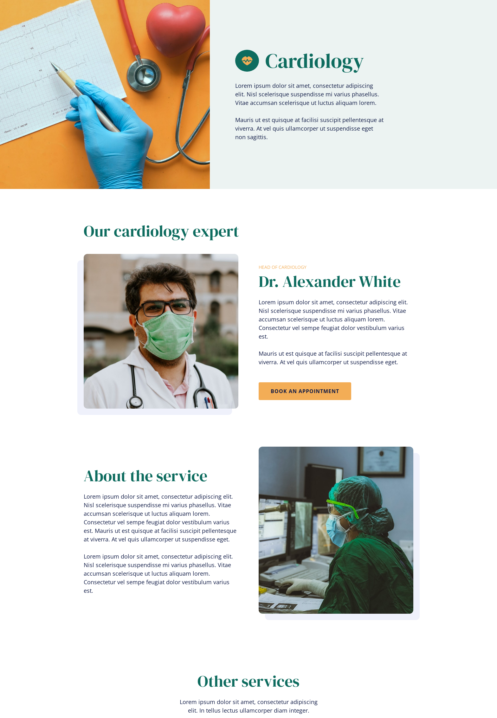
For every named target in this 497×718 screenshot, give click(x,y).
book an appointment (305, 391)
